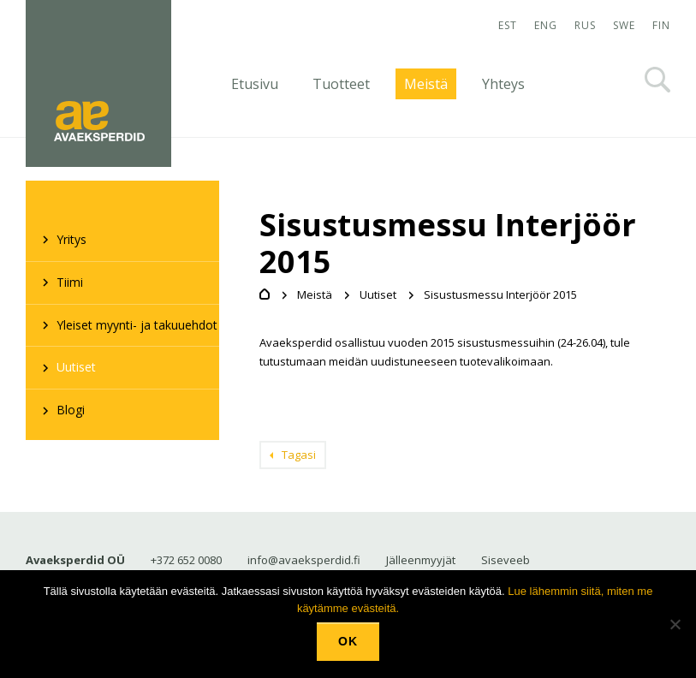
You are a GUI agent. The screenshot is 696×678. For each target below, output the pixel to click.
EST (507, 25)
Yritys (71, 239)
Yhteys (503, 83)
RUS (585, 25)
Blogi (71, 409)
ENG (545, 25)
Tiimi (70, 282)
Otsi (657, 79)
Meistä (426, 83)
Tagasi (299, 454)
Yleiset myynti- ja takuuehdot (137, 325)
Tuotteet (341, 83)
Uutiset (76, 367)
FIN (661, 25)
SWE (624, 25)
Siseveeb (505, 560)
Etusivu (254, 83)
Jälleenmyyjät (420, 560)
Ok (348, 641)
